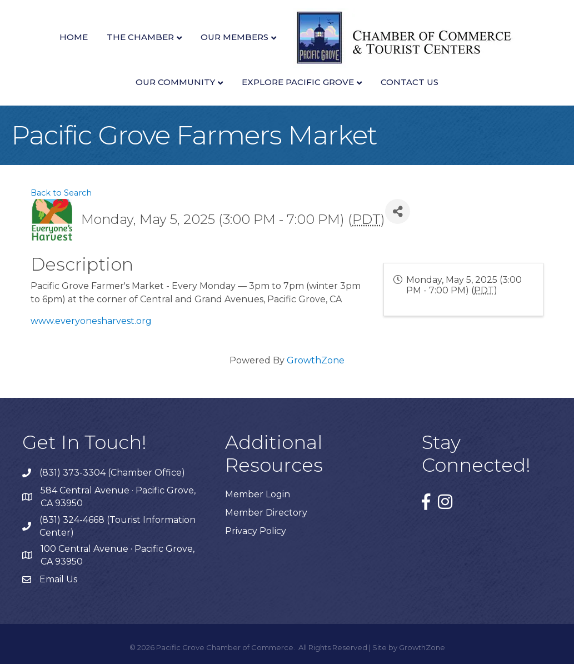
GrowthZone (316, 360)
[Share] (397, 211)
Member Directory (266, 512)
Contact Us (409, 82)
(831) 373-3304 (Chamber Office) (112, 472)
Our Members (234, 37)
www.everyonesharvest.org (91, 321)
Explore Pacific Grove (298, 82)
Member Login (257, 494)
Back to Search (61, 193)
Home (73, 37)
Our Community (175, 82)
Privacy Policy (255, 531)
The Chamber (140, 37)
